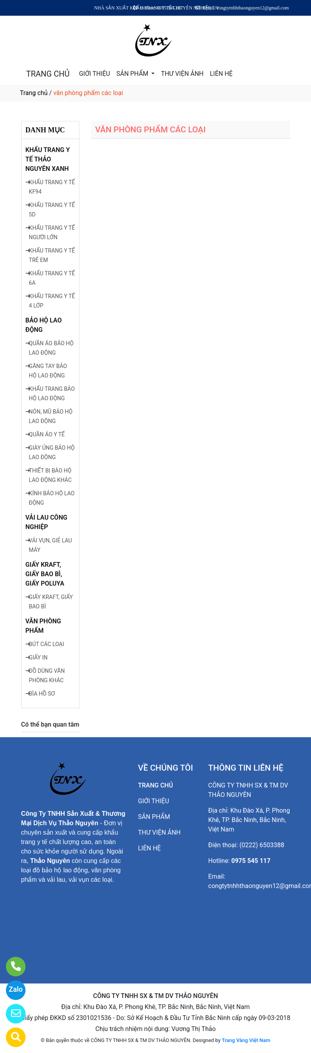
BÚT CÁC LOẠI (46, 644)
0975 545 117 (251, 860)
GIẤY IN (38, 657)
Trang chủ (34, 93)
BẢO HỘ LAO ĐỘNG (44, 325)
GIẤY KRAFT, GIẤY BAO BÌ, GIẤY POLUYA (45, 574)
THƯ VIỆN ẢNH (182, 73)
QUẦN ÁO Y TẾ (46, 434)
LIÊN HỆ (221, 73)
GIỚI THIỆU (94, 73)
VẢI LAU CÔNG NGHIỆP (47, 522)
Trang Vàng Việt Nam (246, 1040)
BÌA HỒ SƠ (42, 693)
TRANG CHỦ (48, 74)
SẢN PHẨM (133, 73)
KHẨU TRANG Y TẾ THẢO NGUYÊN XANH (48, 159)
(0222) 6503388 (261, 845)
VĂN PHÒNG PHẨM (43, 625)
